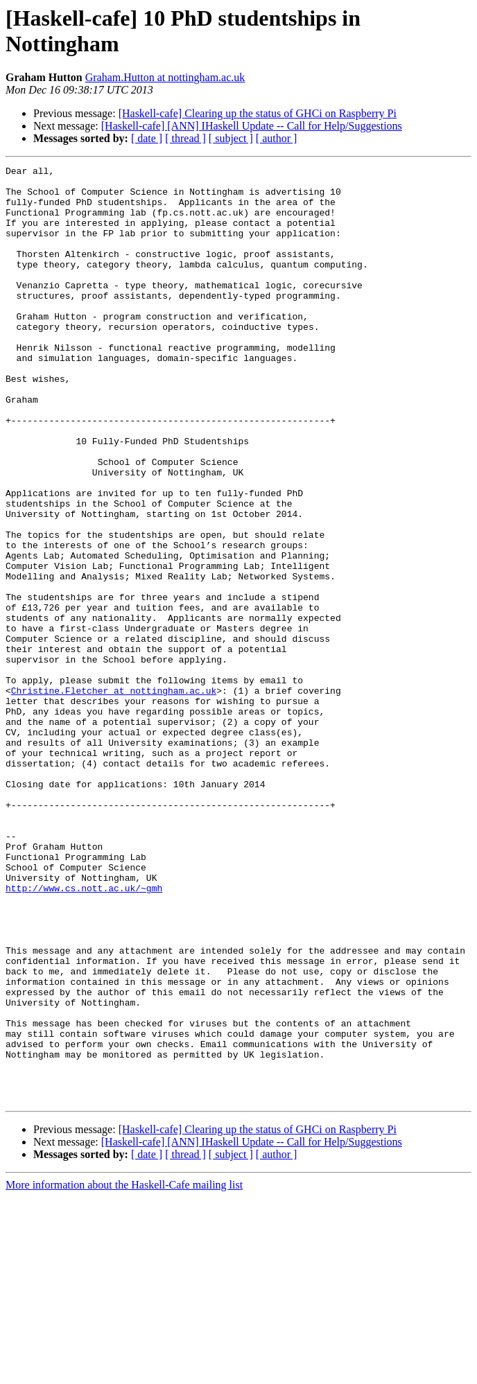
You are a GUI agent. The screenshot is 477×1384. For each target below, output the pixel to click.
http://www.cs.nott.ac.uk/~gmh (84, 1033)
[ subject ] (231, 138)
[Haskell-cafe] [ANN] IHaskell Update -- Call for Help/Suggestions (251, 126)
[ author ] (276, 138)
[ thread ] (185, 138)
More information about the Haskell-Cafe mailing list (124, 1372)
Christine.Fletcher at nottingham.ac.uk (113, 796)
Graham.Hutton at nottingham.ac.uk (165, 77)
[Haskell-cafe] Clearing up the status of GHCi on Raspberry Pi (258, 113)
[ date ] (146, 138)
